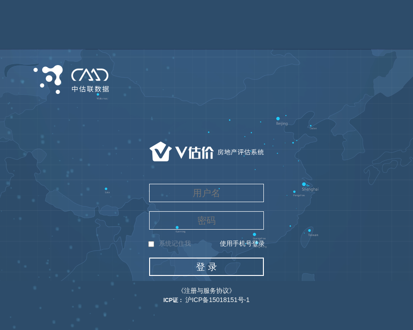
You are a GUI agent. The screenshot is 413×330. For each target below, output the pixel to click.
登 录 (206, 267)
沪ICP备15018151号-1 (217, 299)
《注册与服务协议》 (206, 290)
